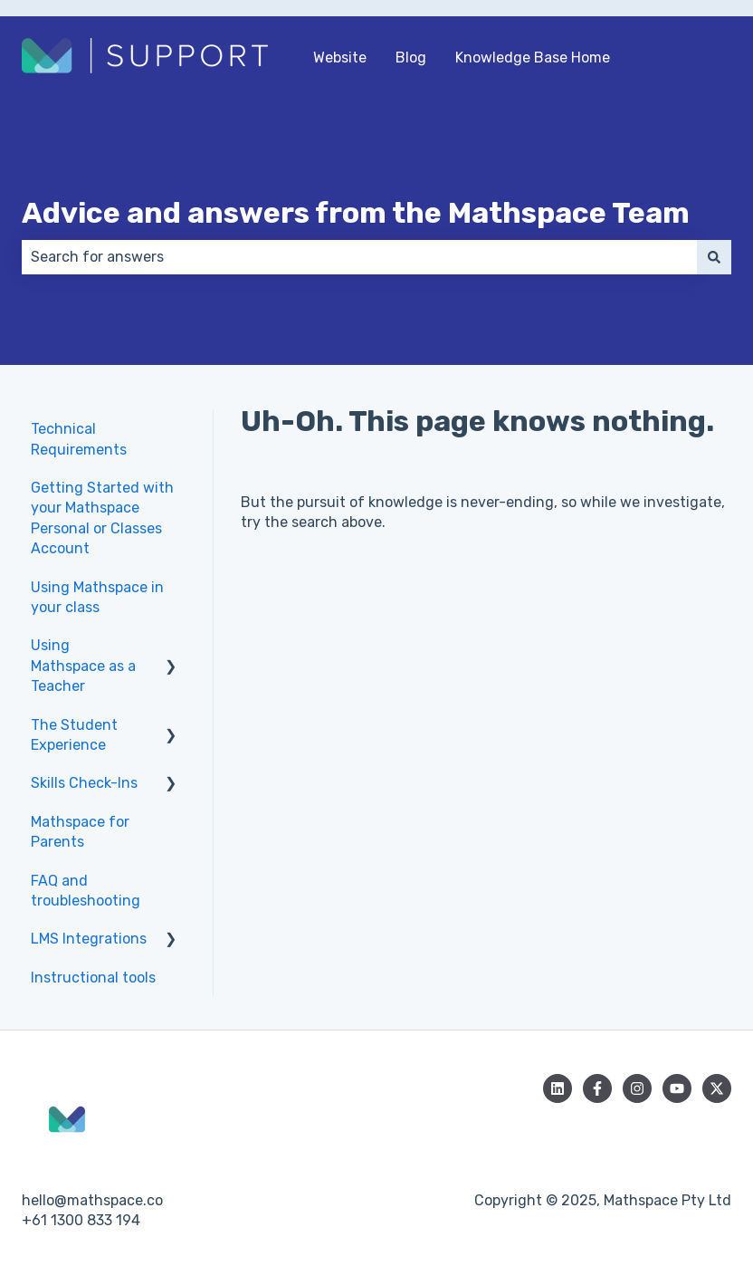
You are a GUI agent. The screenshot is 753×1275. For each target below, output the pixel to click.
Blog (411, 57)
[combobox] (359, 257)
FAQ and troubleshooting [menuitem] (85, 890)
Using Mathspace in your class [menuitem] (97, 597)
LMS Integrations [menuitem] (89, 938)
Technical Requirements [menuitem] (79, 438)
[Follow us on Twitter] (716, 1088)
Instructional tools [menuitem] (93, 977)
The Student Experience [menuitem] (74, 734)
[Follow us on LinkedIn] (557, 1088)
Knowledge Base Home (532, 57)
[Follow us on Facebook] (597, 1088)
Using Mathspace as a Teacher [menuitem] (83, 666)
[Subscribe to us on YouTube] (676, 1088)
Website (340, 57)
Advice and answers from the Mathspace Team (356, 213)
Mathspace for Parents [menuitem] (80, 831)
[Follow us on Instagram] (637, 1088)
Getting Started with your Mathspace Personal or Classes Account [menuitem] (102, 518)
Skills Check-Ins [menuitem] (84, 782)
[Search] (714, 257)
